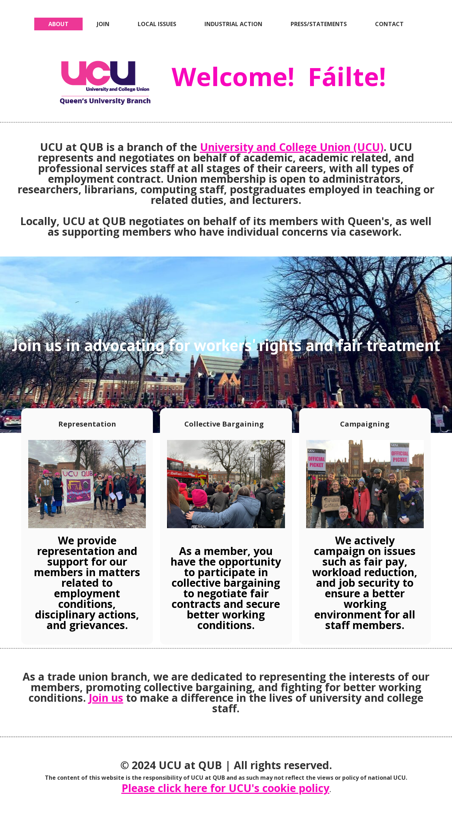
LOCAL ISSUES (157, 24)
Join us (106, 697)
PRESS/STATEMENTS (319, 24)
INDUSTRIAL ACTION (233, 24)
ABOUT (58, 24)
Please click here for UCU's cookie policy (225, 788)
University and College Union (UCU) (291, 147)
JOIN (103, 24)
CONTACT (389, 24)
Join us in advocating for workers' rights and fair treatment (226, 345)
